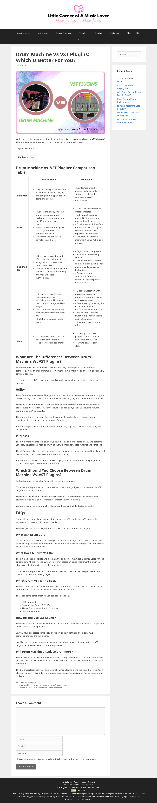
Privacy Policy (87, 784)
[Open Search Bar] (78, 40)
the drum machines (61, 395)
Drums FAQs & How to (28, 682)
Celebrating (117, 33)
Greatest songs (26, 33)
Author (84, 782)
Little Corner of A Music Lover (87, 787)
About (76, 782)
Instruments (45, 33)
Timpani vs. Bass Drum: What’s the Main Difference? (40, 688)
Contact (91, 782)
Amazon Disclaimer (72, 784)
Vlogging (85, 33)
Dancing (101, 33)
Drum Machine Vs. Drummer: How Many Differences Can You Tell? (46, 685)
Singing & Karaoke (66, 33)
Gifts (138, 33)
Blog (129, 33)
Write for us (67, 782)
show (32, 157)
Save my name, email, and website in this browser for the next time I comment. (57, 758)
